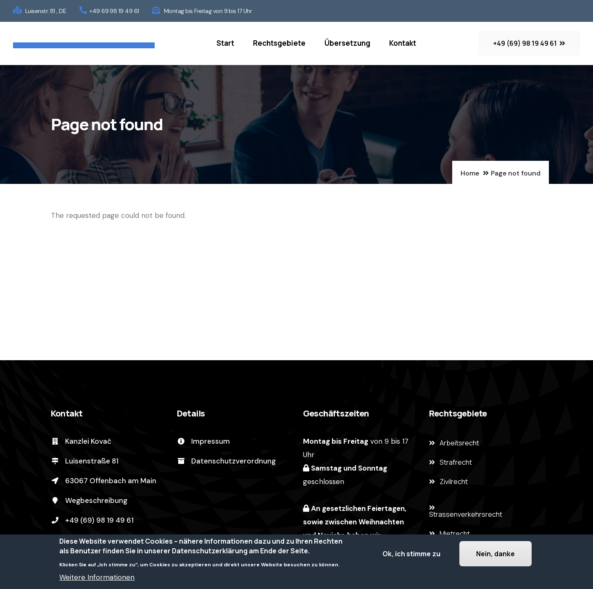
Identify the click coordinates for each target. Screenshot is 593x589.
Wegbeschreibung (89, 500)
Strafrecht (456, 462)
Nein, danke (495, 555)
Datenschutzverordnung (226, 461)
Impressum (203, 441)
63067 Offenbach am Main (103, 480)
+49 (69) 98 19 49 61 (92, 520)
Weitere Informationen (96, 579)
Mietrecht (455, 533)
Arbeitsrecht (459, 443)
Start (225, 43)
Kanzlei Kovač (81, 441)
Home (470, 173)
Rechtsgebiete (279, 43)
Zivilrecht (454, 481)
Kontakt (402, 43)
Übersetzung (347, 43)
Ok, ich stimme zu (411, 555)
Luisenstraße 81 (85, 461)
